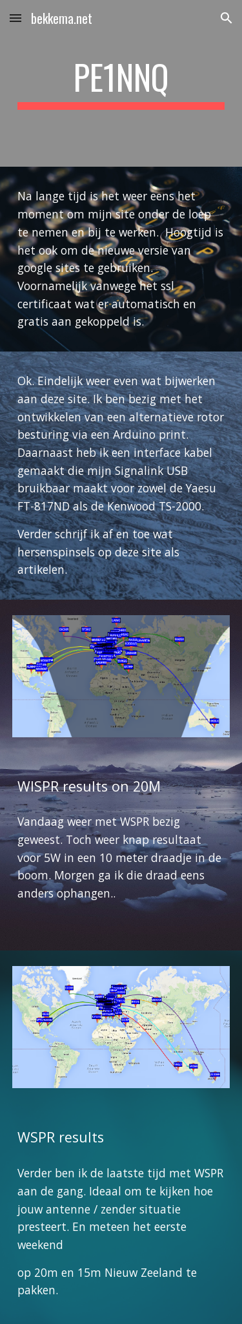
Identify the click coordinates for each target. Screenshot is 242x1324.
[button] (15, 18)
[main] (121, 83)
